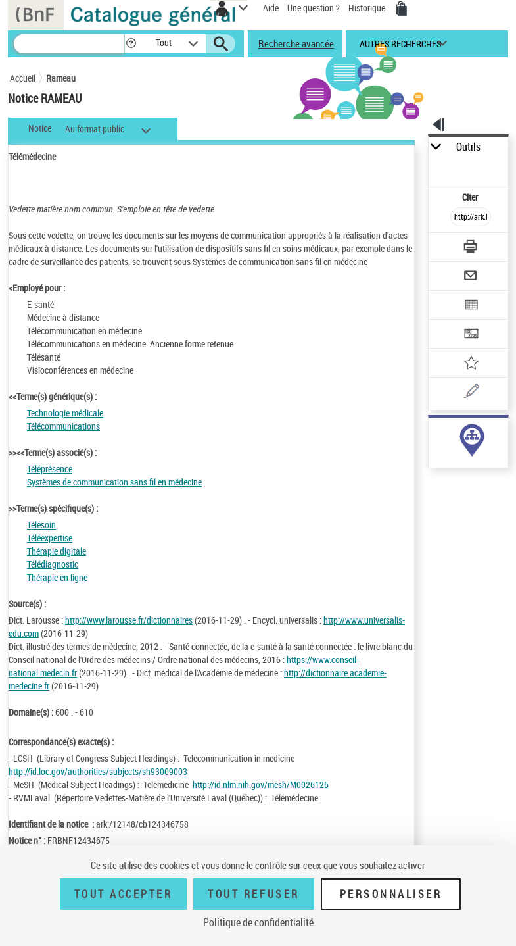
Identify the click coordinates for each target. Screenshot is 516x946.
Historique (367, 7)
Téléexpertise (49, 538)
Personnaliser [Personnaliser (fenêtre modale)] (391, 894)
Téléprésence (49, 468)
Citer (471, 197)
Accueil (22, 78)
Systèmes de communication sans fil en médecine (114, 482)
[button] (131, 43)
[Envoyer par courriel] (470, 277)
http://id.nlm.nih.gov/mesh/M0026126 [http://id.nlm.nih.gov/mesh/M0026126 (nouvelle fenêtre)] (261, 784)
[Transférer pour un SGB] (470, 335)
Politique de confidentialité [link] (258, 922)
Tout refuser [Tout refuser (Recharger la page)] (253, 894)
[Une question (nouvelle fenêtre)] (470, 393)
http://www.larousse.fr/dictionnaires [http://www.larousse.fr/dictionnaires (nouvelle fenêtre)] (129, 620)
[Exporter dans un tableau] (470, 306)
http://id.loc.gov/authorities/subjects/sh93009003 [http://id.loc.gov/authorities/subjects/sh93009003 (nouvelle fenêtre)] (98, 771)
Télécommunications (63, 426)
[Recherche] (69, 43)
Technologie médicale (65, 413)
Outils (468, 147)
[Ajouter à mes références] (470, 364)
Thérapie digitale (56, 551)
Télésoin (41, 524)
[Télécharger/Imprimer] (470, 248)
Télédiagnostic (52, 564)
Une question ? (313, 7)
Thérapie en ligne (57, 577)
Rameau (61, 78)
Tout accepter (123, 894)
